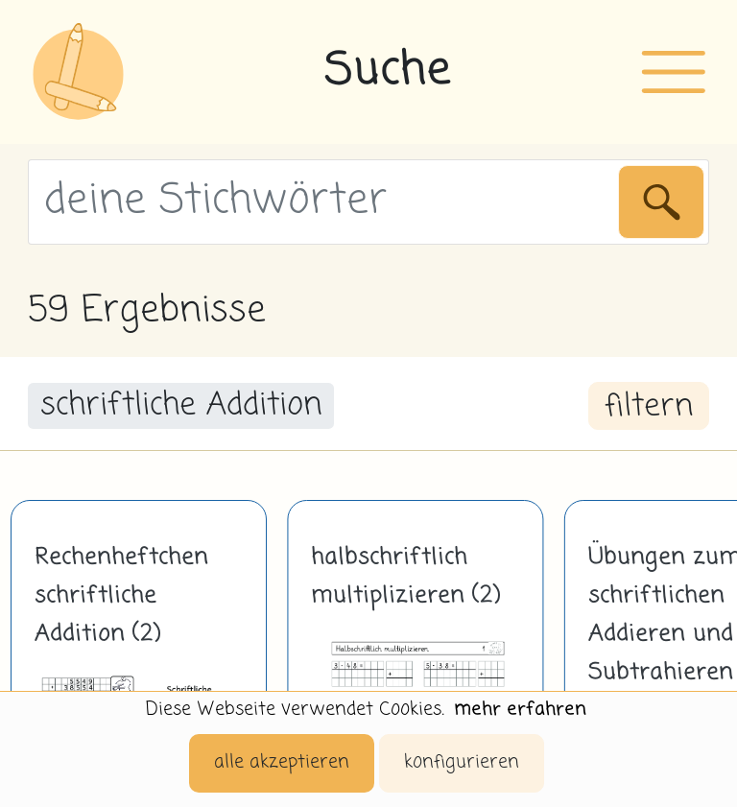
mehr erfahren (520, 710)
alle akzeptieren (281, 762)
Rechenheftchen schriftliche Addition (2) (121, 596)
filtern (649, 407)
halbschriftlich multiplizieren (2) (405, 576)
